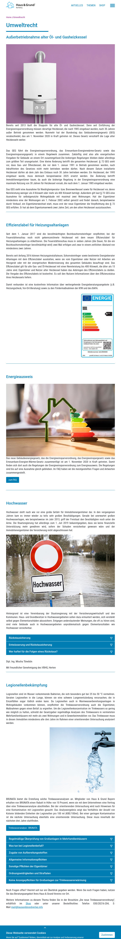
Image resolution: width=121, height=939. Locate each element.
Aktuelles (77, 5)
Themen (91, 5)
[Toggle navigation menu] (112, 5)
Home (9, 17)
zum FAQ (13, 479)
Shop (102, 5)
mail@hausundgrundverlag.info (27, 907)
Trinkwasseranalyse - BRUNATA (23, 827)
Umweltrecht (19, 17)
